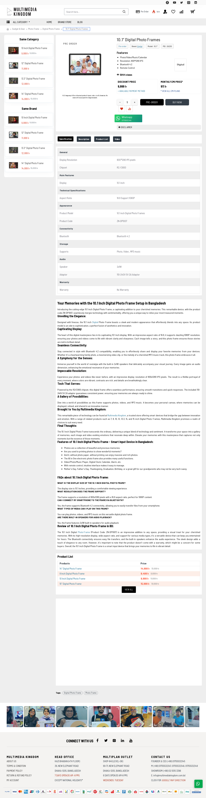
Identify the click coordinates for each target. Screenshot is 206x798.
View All (129, 583)
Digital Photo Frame (51, 29)
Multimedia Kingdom (116, 410)
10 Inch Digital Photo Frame (34, 48)
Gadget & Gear (18, 29)
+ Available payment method (133, 92)
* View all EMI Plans (172, 92)
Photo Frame (33, 29)
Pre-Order (146, 105)
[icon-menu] (97, 731)
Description (89, 135)
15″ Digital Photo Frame (70, 577)
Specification (67, 135)
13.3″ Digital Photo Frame (33, 78)
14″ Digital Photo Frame (32, 93)
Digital (139, 46)
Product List (110, 135)
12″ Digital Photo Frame (32, 63)
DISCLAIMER (126, 123)
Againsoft (131, 794)
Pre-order (122, 46)
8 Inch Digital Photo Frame (72, 567)
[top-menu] (9, 2)
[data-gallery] (42, 707)
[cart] (192, 11)
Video (128, 135)
